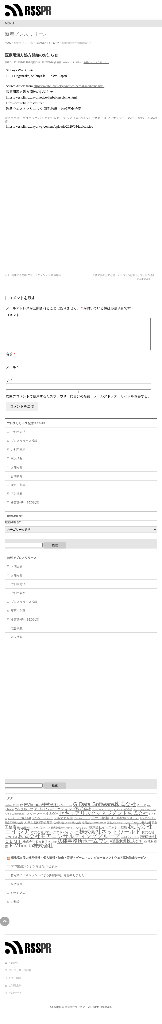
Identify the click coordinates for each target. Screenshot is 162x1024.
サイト (11, 387)
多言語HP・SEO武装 (25, 509)
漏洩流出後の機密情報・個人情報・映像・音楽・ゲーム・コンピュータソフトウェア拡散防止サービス (79, 864)
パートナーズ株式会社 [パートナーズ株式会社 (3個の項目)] (19, 825)
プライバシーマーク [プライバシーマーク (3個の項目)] (42, 825)
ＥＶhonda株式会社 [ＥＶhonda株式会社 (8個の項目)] (31, 852)
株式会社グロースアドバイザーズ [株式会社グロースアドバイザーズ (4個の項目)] (54, 839)
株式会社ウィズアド (76, 1013)
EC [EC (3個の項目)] (21, 812)
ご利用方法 (18, 438)
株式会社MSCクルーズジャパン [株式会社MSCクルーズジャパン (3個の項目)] (33, 834)
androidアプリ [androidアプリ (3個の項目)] (12, 812)
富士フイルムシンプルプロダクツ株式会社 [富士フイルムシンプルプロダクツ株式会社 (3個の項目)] (129, 829)
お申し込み (18, 899)
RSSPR (13, 969)
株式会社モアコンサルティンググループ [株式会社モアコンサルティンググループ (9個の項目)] (69, 843)
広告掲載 (17, 500)
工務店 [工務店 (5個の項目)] (10, 834)
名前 (10, 361)
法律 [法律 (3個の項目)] (54, 848)
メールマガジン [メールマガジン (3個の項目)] (82, 825)
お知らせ (17, 474)
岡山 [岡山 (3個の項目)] (154, 829)
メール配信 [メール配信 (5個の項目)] (99, 824)
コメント (12, 315)
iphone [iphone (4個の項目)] (9, 816)
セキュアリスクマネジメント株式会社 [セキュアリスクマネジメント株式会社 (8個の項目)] (103, 820)
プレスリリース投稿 (24, 447)
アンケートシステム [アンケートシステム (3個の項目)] (102, 816)
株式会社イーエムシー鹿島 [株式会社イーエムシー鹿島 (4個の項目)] (108, 834)
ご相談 (15, 908)
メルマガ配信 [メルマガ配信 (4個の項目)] (63, 824)
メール (12, 374)
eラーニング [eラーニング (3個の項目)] (65, 812)
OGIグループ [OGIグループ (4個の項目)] (24, 816)
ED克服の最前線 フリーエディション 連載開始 (33, 275)
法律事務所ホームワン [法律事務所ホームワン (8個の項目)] (83, 847)
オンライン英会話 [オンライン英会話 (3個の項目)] (122, 816)
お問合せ (17, 483)
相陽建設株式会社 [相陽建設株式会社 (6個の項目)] (126, 848)
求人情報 (17, 465)
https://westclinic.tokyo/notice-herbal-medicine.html (69, 86)
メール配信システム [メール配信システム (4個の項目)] (124, 824)
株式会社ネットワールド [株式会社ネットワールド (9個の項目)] (110, 838)
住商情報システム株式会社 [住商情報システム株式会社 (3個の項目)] (67, 829)
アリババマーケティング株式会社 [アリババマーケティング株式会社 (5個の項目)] (62, 816)
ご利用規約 (18, 456)
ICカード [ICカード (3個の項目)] (141, 812)
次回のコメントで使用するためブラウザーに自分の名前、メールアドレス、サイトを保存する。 (78, 403)
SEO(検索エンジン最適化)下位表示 (34, 873)
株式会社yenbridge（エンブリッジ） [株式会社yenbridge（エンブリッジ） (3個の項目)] (70, 834)
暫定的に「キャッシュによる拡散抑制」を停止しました (48, 882)
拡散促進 (17, 890)
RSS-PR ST (13, 529)
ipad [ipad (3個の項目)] (149, 812)
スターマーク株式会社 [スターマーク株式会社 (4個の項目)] (42, 820)
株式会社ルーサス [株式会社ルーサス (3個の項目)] (130, 844)
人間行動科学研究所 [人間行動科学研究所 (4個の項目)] (38, 829)
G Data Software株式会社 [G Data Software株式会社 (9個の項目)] (104, 811)
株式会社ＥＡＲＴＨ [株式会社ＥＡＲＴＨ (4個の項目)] (37, 848)
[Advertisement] (40, 163)
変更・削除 (18, 491)
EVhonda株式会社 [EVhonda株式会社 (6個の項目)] (41, 811)
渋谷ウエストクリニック (96, 62)
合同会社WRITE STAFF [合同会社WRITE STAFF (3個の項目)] (94, 829)
